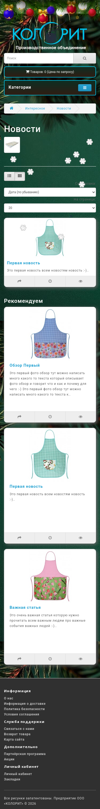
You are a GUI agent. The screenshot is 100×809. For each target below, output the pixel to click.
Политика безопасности (24, 709)
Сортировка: (85, 183)
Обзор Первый (25, 365)
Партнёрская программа (25, 754)
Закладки (12, 779)
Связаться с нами (19, 729)
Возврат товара (17, 734)
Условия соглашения (21, 714)
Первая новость (23, 263)
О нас (8, 698)
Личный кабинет (18, 774)
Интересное (35, 108)
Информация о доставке (25, 704)
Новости (64, 108)
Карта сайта (14, 739)
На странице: (85, 199)
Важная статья (25, 607)
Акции (9, 759)
